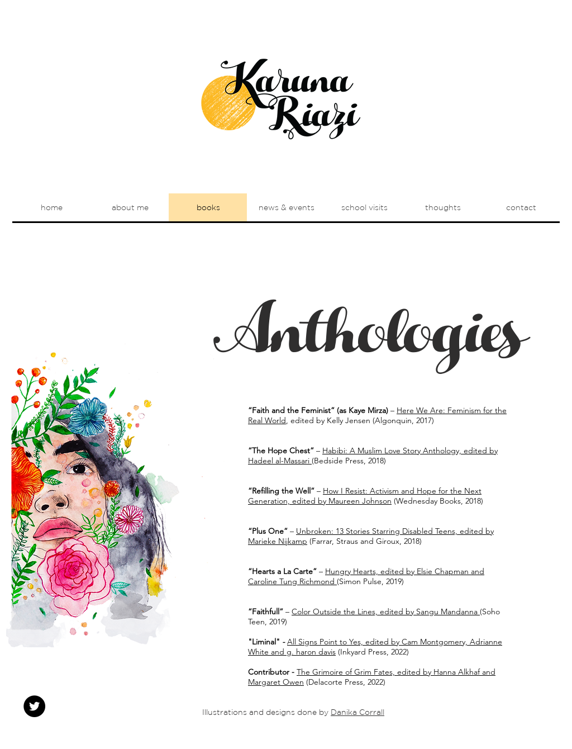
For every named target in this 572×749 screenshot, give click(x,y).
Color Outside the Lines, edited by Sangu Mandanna (386, 611)
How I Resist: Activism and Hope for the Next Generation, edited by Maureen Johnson (365, 496)
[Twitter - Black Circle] (34, 706)
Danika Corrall (357, 712)
